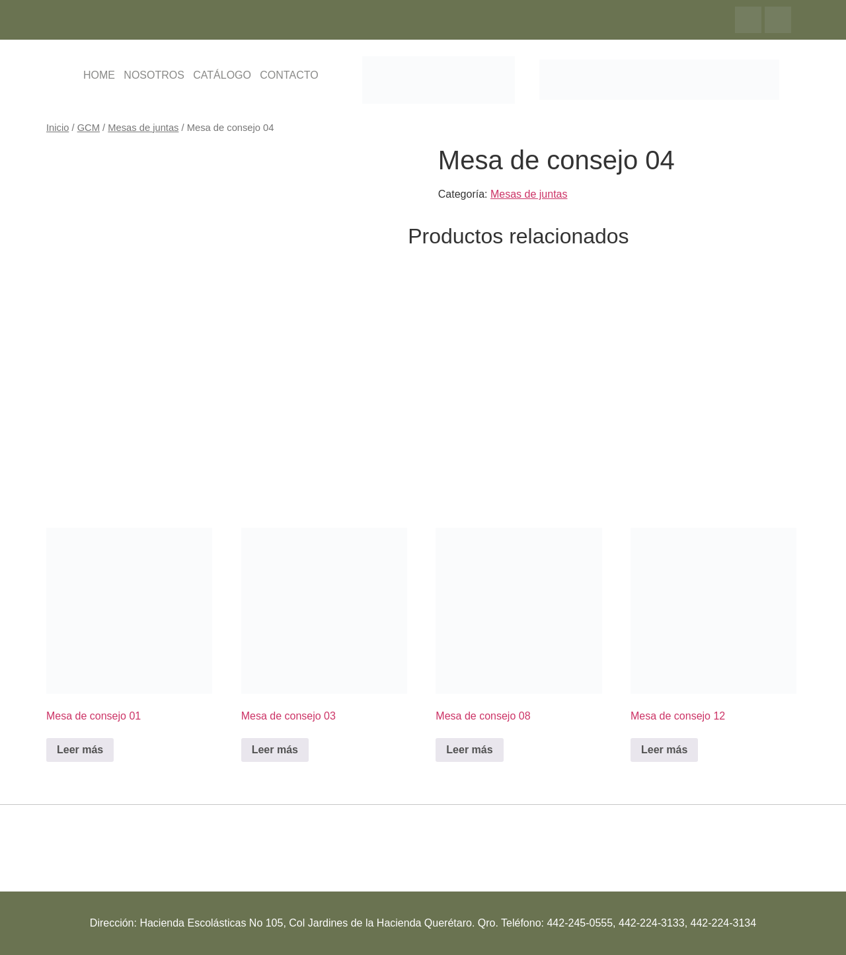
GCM (88, 127)
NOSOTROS (154, 75)
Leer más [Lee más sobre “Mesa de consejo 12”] (664, 749)
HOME (99, 75)
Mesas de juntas (143, 127)
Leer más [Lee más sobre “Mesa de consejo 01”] (80, 749)
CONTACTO (289, 75)
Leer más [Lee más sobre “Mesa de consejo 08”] (469, 749)
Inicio (57, 127)
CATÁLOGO (222, 75)
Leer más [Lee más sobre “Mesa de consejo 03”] (275, 749)
